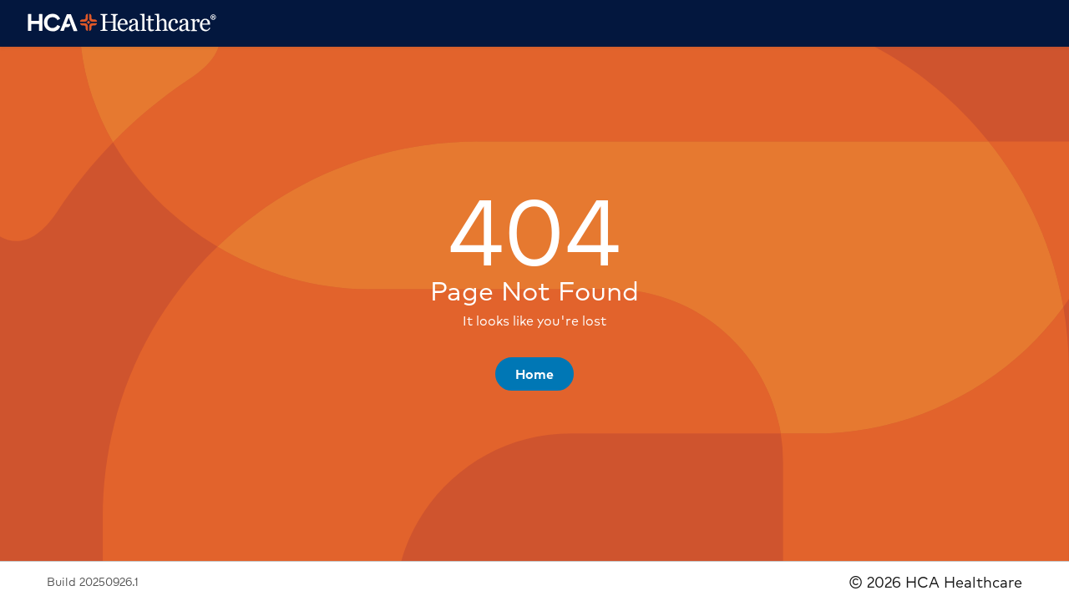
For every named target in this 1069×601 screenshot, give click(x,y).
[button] (534, 374)
